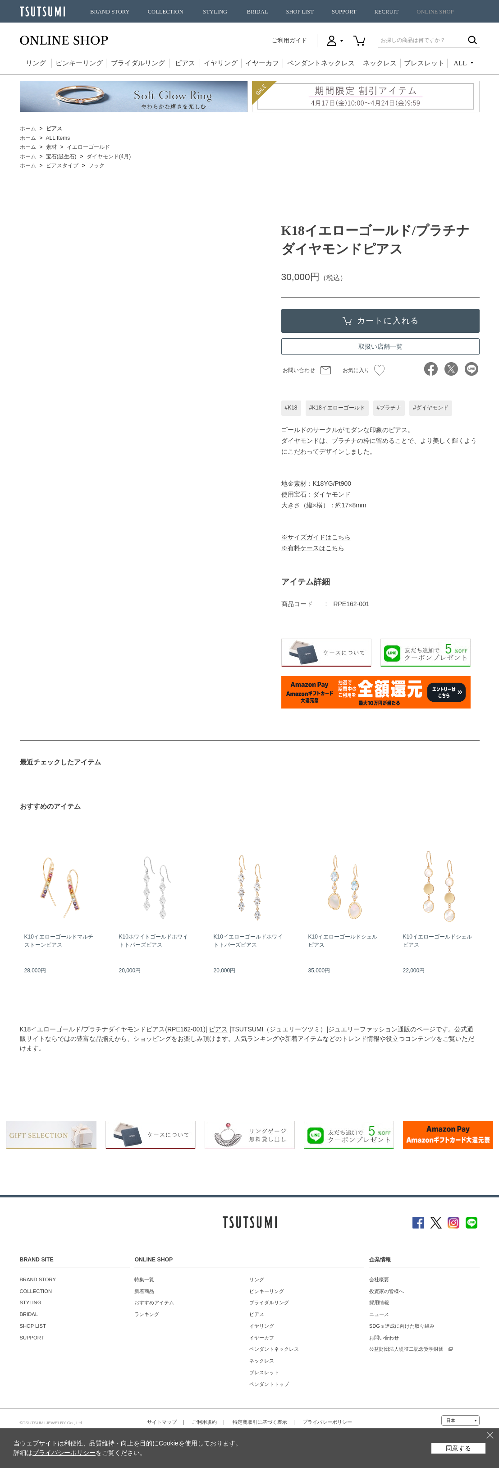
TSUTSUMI (42, 11)
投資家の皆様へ (386, 1291)
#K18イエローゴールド (337, 408)
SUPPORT (344, 12)
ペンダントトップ (269, 1384)
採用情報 (379, 1302)
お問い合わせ (299, 370)
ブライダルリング (138, 63)
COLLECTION (165, 12)
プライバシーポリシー (327, 1422)
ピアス (185, 63)
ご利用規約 (204, 1422)
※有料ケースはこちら (312, 548)
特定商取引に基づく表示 (260, 1422)
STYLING (215, 12)
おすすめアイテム (154, 1302)
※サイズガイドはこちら (316, 537)
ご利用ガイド (289, 40)
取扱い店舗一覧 (380, 346)
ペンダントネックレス (321, 63)
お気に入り (364, 370)
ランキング (146, 1314)
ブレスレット (424, 63)
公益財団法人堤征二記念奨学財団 (406, 1349)
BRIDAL (257, 12)
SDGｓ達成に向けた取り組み (402, 1326)
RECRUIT (386, 12)
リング (36, 63)
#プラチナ (389, 408)
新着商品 (144, 1291)
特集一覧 (144, 1279)
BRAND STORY (110, 12)
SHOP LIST (299, 12)
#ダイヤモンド (431, 408)
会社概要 (379, 1279)
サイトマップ (162, 1422)
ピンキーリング (79, 63)
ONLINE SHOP (435, 12)
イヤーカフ (262, 63)
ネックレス (380, 63)
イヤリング (221, 63)
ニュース (379, 1314)
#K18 (291, 408)
